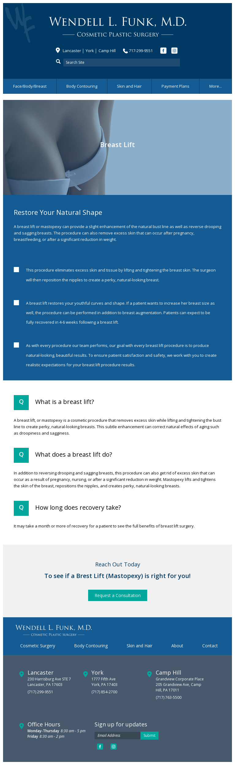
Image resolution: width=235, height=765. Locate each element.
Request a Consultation (118, 595)
